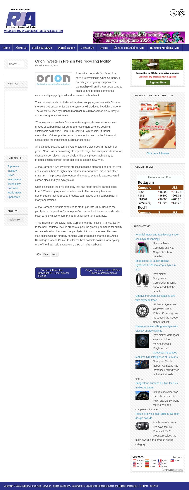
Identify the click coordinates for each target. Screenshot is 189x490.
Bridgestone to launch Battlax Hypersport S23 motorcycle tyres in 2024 (155, 265)
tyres (54, 254)
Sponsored (14, 197)
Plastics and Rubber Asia (129, 47)
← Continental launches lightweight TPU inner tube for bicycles (53, 273)
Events (104, 47)
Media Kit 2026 (42, 47)
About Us (21, 47)
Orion (46, 254)
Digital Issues (66, 47)
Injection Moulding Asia (164, 47)
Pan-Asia (13, 188)
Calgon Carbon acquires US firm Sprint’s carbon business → (102, 272)
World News (14, 192)
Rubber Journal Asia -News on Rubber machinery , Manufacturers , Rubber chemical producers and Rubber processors (79, 486)
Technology (14, 183)
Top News (13, 166)
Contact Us (87, 47)
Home (6, 47)
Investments (14, 179)
